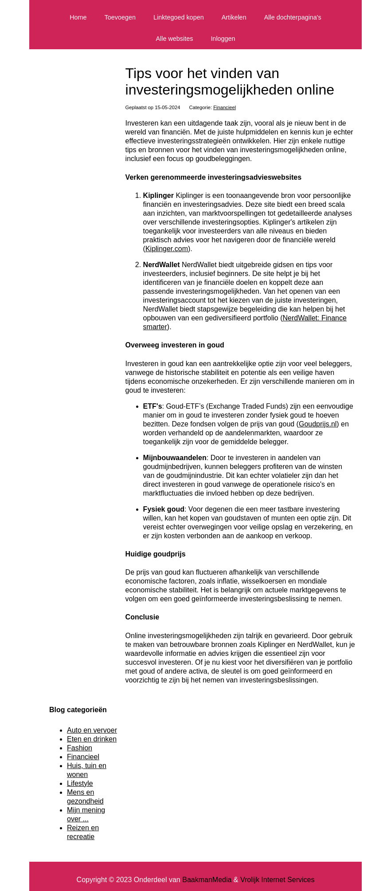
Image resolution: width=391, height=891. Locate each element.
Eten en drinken (92, 739)
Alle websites (174, 38)
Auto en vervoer (92, 730)
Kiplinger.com (166, 248)
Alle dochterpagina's (292, 17)
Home (78, 17)
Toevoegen (120, 17)
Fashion (79, 748)
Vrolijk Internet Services (277, 879)
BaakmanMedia (206, 879)
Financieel (224, 107)
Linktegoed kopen (178, 17)
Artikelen (234, 17)
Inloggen (223, 38)
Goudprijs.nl (317, 424)
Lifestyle (80, 783)
